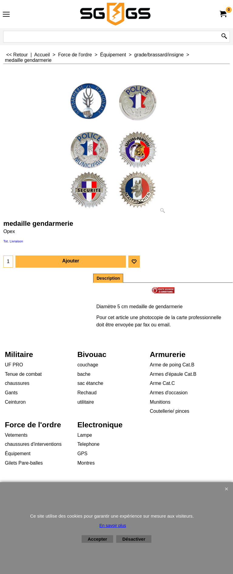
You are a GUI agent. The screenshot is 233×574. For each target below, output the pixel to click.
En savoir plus (113, 525)
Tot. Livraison (13, 241)
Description (108, 278)
